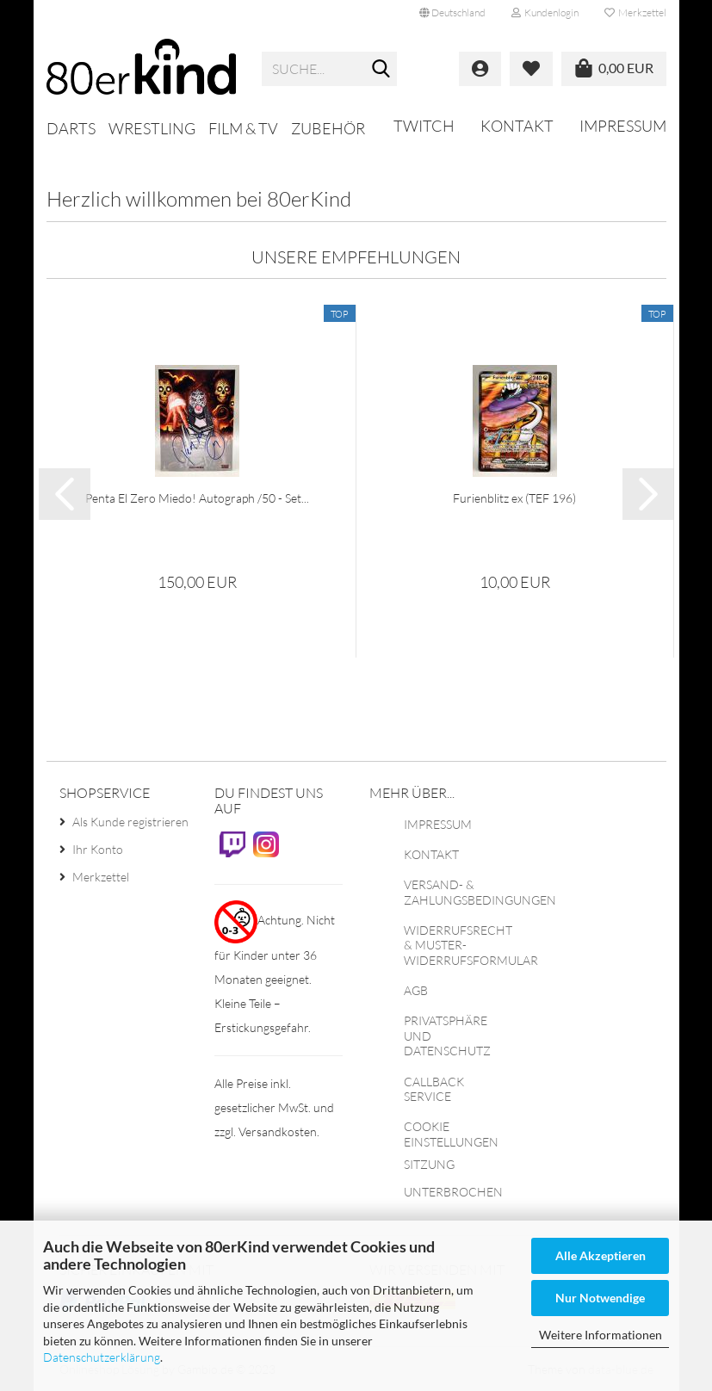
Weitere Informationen (600, 1334)
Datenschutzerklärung (101, 1357)
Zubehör (328, 128)
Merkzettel (635, 12)
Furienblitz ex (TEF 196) (514, 498)
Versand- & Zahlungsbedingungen (480, 892)
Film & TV (243, 128)
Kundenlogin (545, 12)
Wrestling (151, 128)
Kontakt (517, 125)
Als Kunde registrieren (130, 821)
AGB (416, 990)
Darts (71, 128)
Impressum (622, 125)
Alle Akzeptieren (600, 1255)
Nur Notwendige (600, 1297)
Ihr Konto (97, 849)
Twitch (424, 125)
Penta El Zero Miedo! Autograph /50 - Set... (197, 498)
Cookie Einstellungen (451, 1134)
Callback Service (434, 1089)
